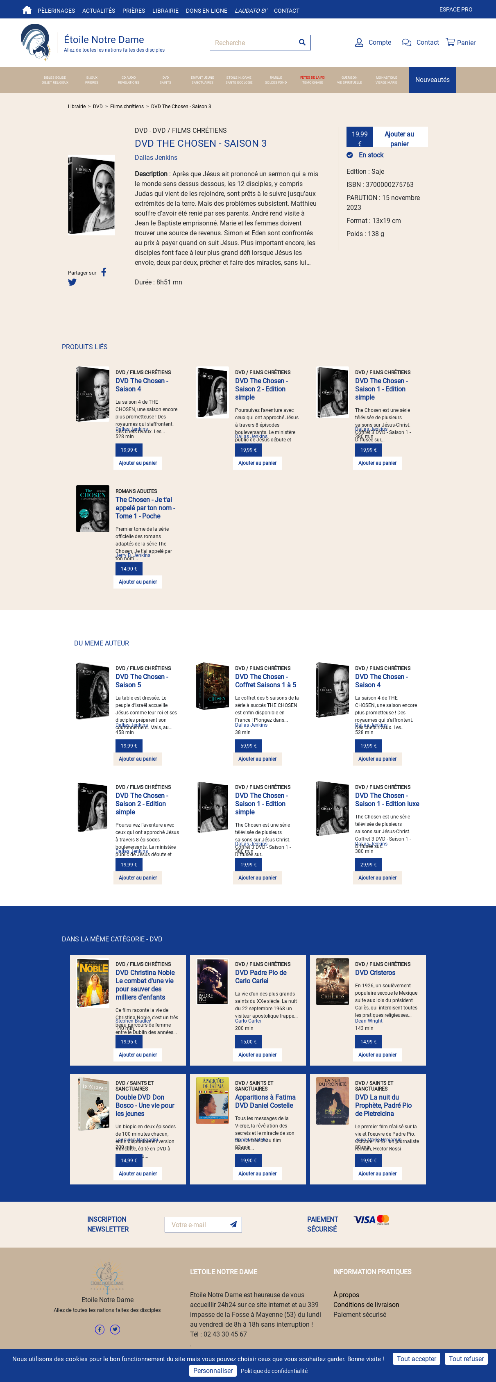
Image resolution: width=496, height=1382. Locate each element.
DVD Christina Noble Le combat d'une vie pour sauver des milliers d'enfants (145, 985)
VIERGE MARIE (386, 82)
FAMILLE (276, 77)
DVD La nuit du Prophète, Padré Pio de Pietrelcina (383, 1105)
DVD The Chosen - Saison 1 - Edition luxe (387, 800)
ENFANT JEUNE (202, 77)
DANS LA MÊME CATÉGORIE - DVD (112, 939)
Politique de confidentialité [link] (274, 1371)
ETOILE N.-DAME (238, 77)
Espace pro (456, 9)
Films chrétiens (127, 106)
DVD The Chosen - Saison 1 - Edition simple (381, 389)
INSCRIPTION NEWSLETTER (108, 1224)
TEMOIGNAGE (312, 82)
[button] (71, 195)
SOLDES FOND (276, 82)
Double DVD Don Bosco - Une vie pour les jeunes (145, 1105)
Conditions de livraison (366, 1305)
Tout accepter (416, 1359)
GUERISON (350, 77)
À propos (346, 1295)
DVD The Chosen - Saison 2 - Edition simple (261, 389)
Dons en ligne (206, 10)
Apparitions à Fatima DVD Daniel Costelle (265, 1101)
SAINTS (165, 82)
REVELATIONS (128, 82)
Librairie (165, 10)
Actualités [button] (98, 10)
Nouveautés (432, 80)
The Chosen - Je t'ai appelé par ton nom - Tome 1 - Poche (145, 508)
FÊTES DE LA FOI (312, 77)
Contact (286, 10)
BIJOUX (91, 77)
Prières (133, 10)
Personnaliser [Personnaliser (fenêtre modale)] (213, 1371)
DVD (166, 77)
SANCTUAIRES (202, 82)
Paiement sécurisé (359, 1314)
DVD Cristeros (375, 973)
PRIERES (91, 82)
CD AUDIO (129, 77)
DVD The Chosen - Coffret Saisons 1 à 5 (265, 681)
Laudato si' (251, 10)
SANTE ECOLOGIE (239, 82)
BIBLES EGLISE (55, 77)
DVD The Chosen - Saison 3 (181, 106)
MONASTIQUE (386, 77)
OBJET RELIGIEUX (55, 82)
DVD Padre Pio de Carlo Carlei (260, 977)
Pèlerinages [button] (56, 10)
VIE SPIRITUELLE (349, 82)
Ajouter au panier (399, 138)
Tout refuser (466, 1359)
